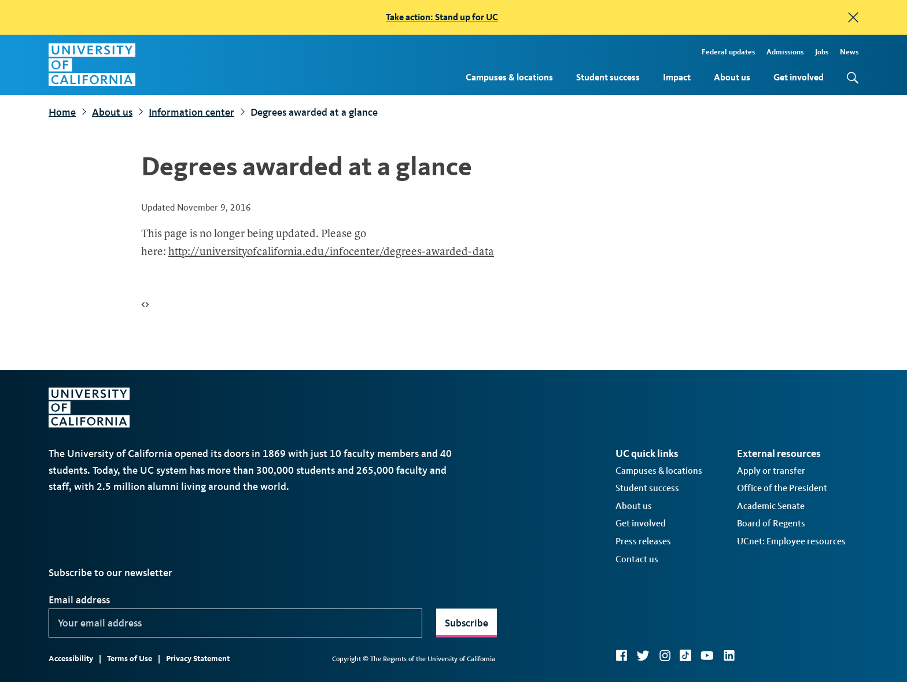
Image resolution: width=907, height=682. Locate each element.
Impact (677, 77)
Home (62, 112)
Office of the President (782, 487)
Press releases (643, 541)
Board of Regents (771, 523)
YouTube (707, 655)
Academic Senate (771, 505)
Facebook (621, 655)
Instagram (664, 655)
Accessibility (71, 658)
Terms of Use (129, 658)
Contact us (636, 559)
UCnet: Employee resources (791, 541)
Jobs (821, 51)
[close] (853, 17)
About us (732, 77)
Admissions (784, 51)
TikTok (685, 655)
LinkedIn (729, 655)
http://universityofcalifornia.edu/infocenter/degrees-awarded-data (331, 252)
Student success (608, 77)
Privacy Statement (198, 658)
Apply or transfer (771, 470)
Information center (191, 112)
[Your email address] (235, 623)
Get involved (798, 77)
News (849, 51)
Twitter (643, 655)
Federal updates (728, 51)
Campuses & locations (509, 77)
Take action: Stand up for (442, 17)
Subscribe (466, 623)
